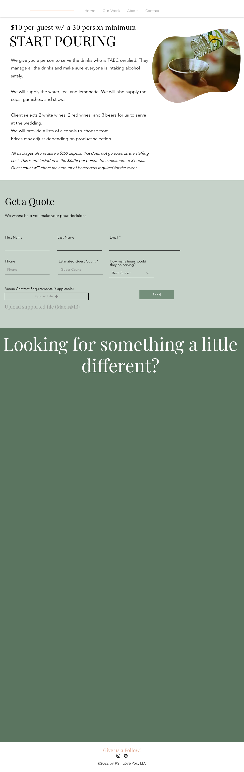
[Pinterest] (125, 755)
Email (114, 237)
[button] (47, 296)
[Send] (156, 294)
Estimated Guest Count (77, 261)
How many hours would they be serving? (128, 262)
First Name (13, 237)
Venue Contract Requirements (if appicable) (39, 288)
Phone (10, 261)
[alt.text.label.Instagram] (118, 755)
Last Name (66, 237)
